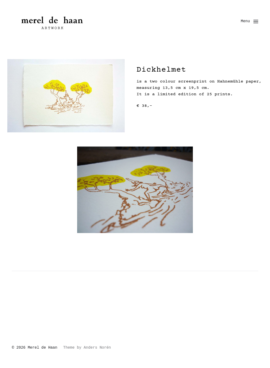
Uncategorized (32, 304)
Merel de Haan (42, 348)
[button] (249, 21)
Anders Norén (97, 348)
